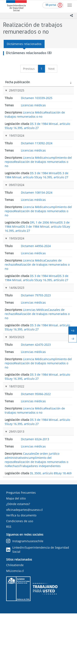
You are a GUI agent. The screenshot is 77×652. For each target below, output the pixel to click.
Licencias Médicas (35, 362)
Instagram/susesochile (24, 580)
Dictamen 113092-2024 (36, 144)
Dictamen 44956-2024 (37, 271)
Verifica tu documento (21, 554)
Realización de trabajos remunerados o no (35, 130)
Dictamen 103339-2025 (36, 98)
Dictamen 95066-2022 (37, 430)
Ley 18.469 (58, 483)
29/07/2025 (16, 94)
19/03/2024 (16, 269)
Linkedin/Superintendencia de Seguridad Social (37, 588)
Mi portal (51, 5)
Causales (29, 500)
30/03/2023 (16, 378)
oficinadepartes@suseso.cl (24, 548)
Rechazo (14, 512)
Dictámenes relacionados (24, 44)
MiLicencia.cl (15, 609)
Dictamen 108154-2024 (36, 204)
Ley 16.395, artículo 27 (58, 110)
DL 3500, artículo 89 (56, 475)
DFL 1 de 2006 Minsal (59, 201)
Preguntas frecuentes (21, 531)
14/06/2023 (16, 328)
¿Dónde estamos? (18, 543)
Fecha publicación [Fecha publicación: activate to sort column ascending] (13, 84)
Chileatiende (15, 604)
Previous (29, 69)
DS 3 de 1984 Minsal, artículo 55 (59, 98)
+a (74, 331)
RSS (8, 565)
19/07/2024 (16, 140)
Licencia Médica (34, 128)
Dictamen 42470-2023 (37, 380)
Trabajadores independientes (40, 512)
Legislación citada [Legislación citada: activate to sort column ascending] (56, 84)
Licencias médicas (33, 121)
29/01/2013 (16, 473)
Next (51, 69)
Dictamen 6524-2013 (37, 475)
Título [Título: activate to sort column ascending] (34, 86)
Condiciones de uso (19, 560)
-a (74, 339)
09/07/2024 (16, 199)
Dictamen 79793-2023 (37, 330)
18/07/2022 (16, 428)
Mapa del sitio (16, 537)
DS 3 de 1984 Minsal (59, 142)
